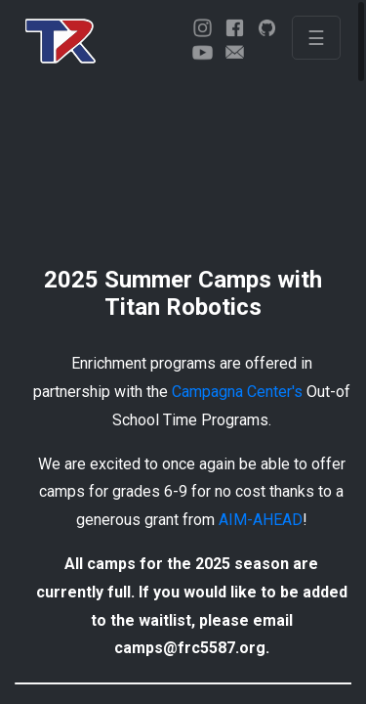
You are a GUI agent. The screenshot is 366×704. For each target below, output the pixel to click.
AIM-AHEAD (261, 519)
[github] (267, 28)
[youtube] (202, 52)
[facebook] (235, 28)
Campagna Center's (237, 391)
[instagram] (202, 28)
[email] (235, 52)
